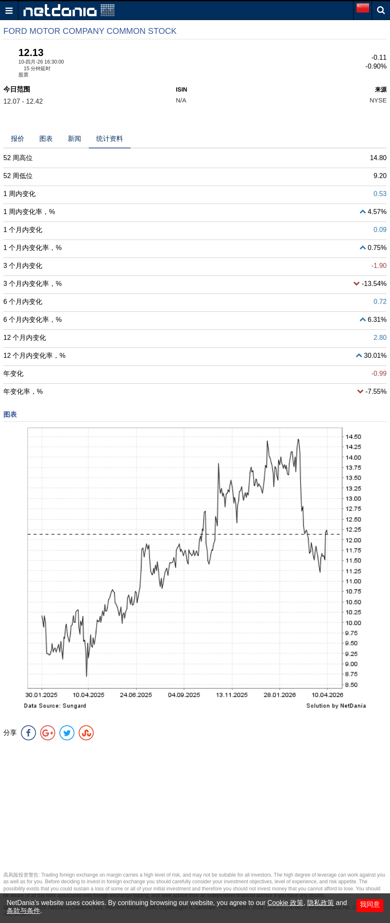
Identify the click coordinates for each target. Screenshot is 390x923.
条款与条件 (23, 910)
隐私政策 (320, 902)
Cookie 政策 (285, 902)
